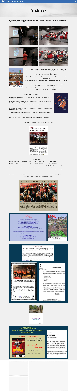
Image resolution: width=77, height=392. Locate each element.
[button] (76, 1)
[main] (38, 10)
